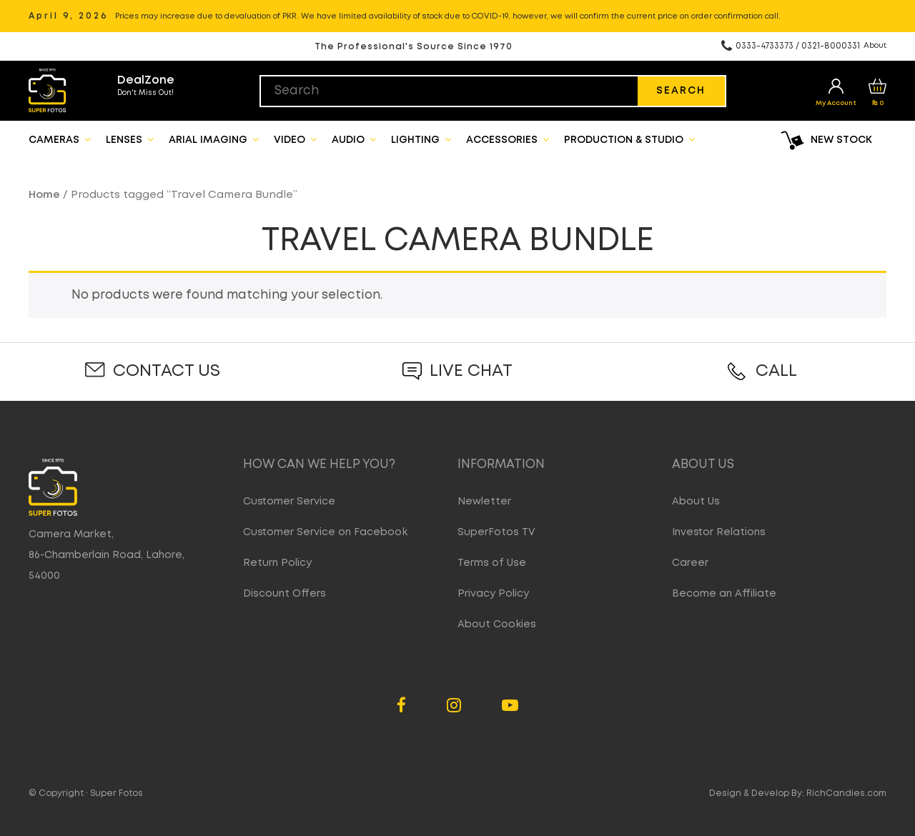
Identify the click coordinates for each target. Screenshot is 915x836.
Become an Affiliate (724, 593)
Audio (354, 139)
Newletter (484, 501)
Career (690, 563)
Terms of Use (492, 563)
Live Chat (471, 371)
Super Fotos (116, 793)
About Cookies (497, 624)
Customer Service (289, 501)
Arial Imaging (214, 139)
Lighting (421, 139)
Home (44, 195)
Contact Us (166, 371)
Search (681, 90)
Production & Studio (629, 139)
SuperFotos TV (496, 532)
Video (295, 139)
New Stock (841, 140)
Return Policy (277, 563)
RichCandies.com (846, 793)
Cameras (60, 139)
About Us (696, 501)
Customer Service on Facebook (325, 532)
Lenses (130, 139)
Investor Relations (719, 532)
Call (776, 371)
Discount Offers (284, 593)
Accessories (507, 139)
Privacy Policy (493, 593)
